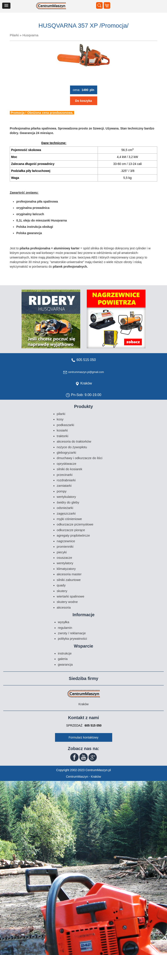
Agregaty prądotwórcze (73, 535)
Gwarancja (65, 664)
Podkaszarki (65, 425)
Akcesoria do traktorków (74, 441)
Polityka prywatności (72, 638)
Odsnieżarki (65, 508)
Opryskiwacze (66, 463)
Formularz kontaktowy (84, 737)
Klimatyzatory (66, 569)
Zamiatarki (64, 485)
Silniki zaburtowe (69, 580)
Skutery (62, 591)
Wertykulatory (66, 496)
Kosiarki (62, 430)
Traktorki (62, 436)
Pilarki (14, 35)
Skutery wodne (67, 602)
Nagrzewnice (66, 541)
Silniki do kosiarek (69, 469)
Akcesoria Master (69, 574)
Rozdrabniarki (66, 480)
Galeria (63, 659)
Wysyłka (63, 622)
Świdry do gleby (68, 502)
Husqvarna (30, 35)
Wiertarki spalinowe (70, 596)
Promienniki (65, 546)
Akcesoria (64, 607)
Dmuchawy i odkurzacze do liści (79, 458)
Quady (61, 585)
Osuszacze (64, 557)
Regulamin (65, 627)
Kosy (60, 419)
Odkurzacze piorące (71, 530)
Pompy (62, 491)
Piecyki (62, 552)
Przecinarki (65, 475)
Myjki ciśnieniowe (69, 519)
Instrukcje (65, 653)
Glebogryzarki (66, 452)
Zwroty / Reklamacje (72, 633)
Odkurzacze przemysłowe (75, 524)
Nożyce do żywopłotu (72, 447)
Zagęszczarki (66, 513)
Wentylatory (65, 563)
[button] (6, 6)
